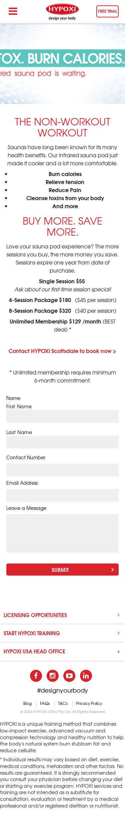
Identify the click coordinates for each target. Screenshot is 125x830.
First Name (19, 406)
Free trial (107, 11)
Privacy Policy (89, 703)
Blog (27, 703)
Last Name (19, 432)
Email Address (22, 483)
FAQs (45, 703)
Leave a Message (26, 508)
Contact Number (25, 457)
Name (13, 398)
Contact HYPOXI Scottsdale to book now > (62, 350)
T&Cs (63, 703)
